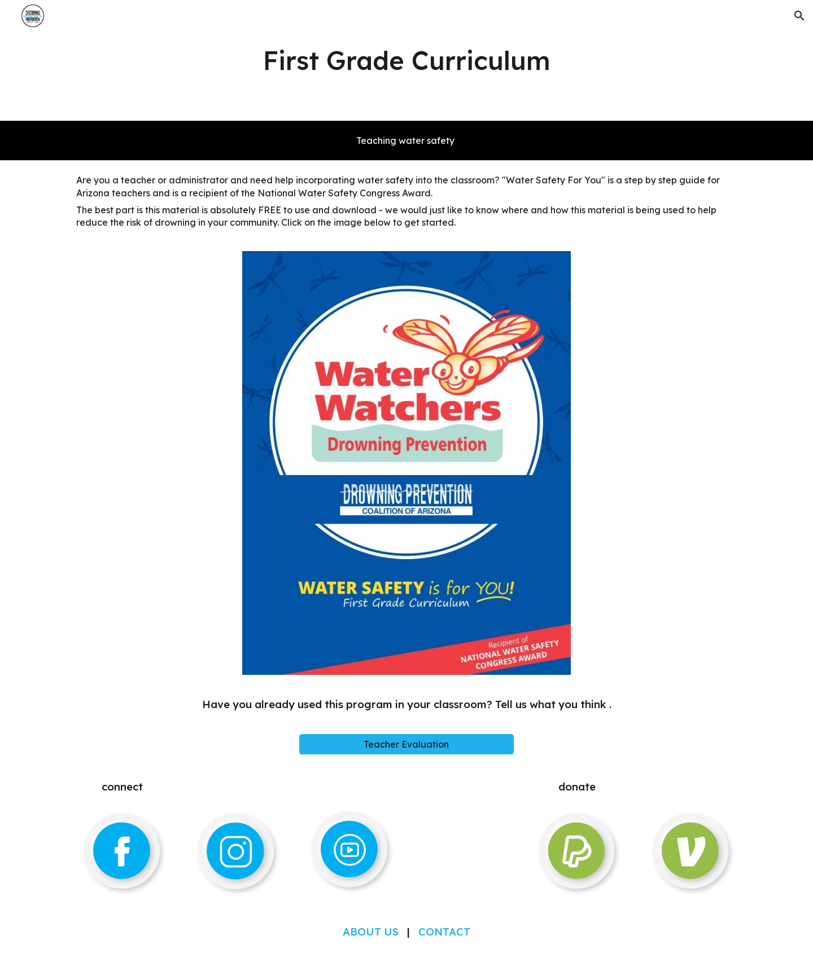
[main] (406, 60)
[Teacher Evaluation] (406, 744)
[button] (799, 15)
